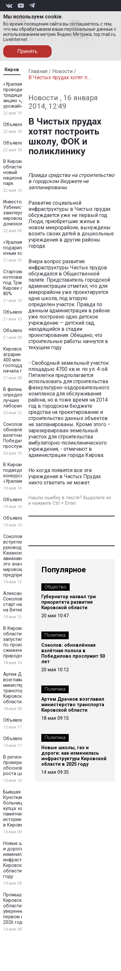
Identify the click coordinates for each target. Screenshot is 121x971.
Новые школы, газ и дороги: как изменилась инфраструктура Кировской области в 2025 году (73, 756)
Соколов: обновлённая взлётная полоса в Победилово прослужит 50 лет (73, 653)
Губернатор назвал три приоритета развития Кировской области (68, 602)
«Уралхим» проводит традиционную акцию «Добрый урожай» (21, 95)
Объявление (17, 124)
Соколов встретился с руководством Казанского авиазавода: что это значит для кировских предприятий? (21, 556)
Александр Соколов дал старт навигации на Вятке (21, 602)
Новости (62, 71)
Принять (27, 51)
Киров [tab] (12, 69)
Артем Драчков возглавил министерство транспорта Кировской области (20, 688)
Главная (37, 71)
